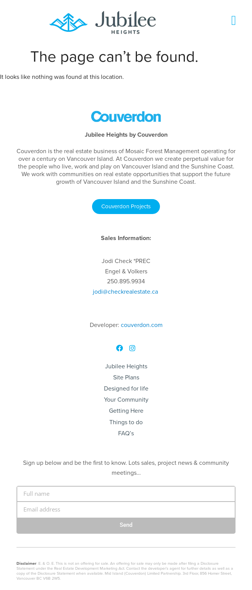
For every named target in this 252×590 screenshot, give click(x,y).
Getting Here (126, 410)
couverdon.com (142, 324)
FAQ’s (126, 433)
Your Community (126, 399)
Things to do (126, 422)
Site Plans (126, 377)
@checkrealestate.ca (125, 291)
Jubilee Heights (126, 366)
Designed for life (126, 388)
